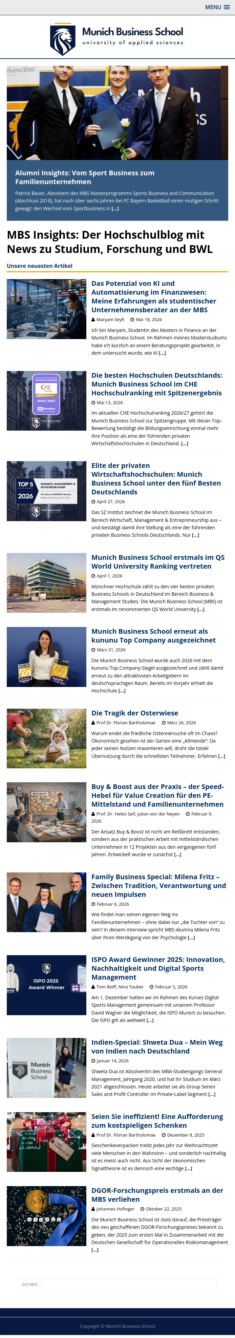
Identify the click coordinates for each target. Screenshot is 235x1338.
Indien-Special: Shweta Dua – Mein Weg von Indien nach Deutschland (157, 1047)
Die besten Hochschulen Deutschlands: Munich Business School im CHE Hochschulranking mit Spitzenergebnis (156, 384)
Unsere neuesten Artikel (39, 266)
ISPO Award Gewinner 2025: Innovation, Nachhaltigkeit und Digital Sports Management (158, 968)
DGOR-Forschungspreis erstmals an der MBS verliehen (157, 1195)
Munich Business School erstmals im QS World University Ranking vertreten (158, 562)
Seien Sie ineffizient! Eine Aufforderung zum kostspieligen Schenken (157, 1121)
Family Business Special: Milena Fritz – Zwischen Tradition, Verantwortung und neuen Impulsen (158, 885)
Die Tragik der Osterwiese (134, 712)
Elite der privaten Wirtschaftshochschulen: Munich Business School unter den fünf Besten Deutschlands (156, 478)
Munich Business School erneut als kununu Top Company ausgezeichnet (153, 636)
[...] (115, 208)
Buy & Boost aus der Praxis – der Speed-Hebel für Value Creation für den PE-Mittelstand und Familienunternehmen (157, 795)
